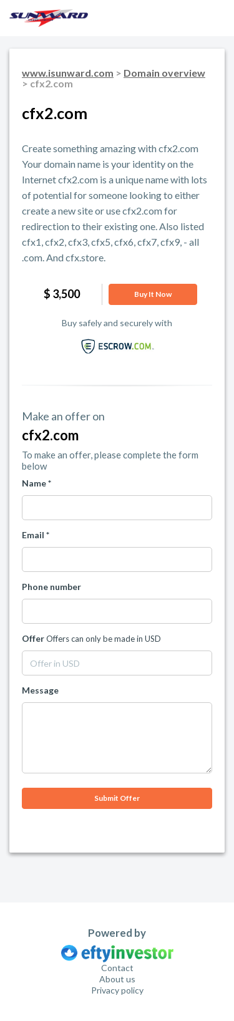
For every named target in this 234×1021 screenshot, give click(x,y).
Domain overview (164, 73)
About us (117, 979)
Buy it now (153, 294)
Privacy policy (117, 990)
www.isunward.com (68, 73)
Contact (117, 967)
